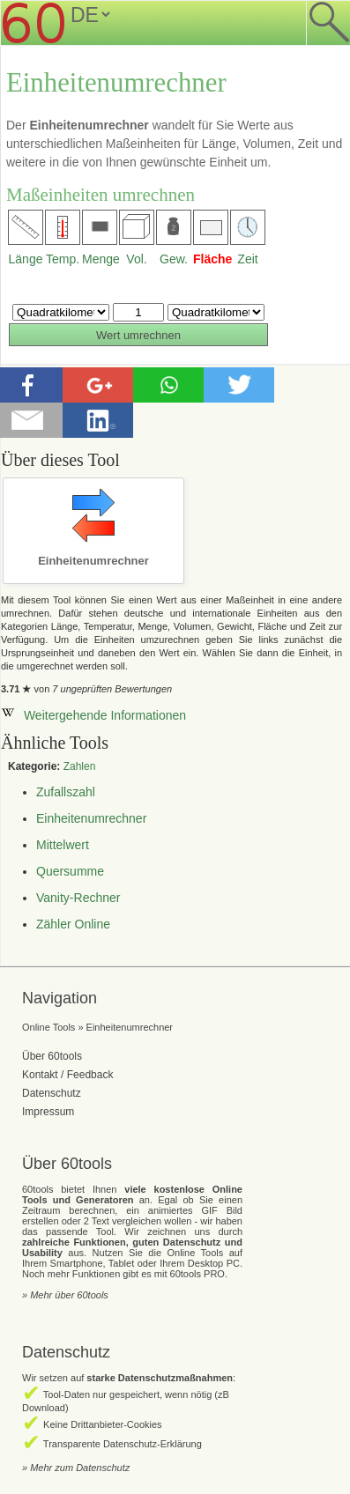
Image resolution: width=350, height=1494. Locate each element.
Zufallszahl (65, 792)
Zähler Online (73, 924)
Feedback (90, 1075)
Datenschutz (51, 1093)
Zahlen (79, 766)
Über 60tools (52, 1056)
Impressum (48, 1112)
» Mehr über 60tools (65, 1295)
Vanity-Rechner (78, 898)
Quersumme (70, 871)
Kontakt (40, 1075)
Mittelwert (62, 845)
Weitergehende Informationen (93, 715)
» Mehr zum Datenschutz (76, 1467)
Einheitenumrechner (91, 818)
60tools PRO (197, 1273)
